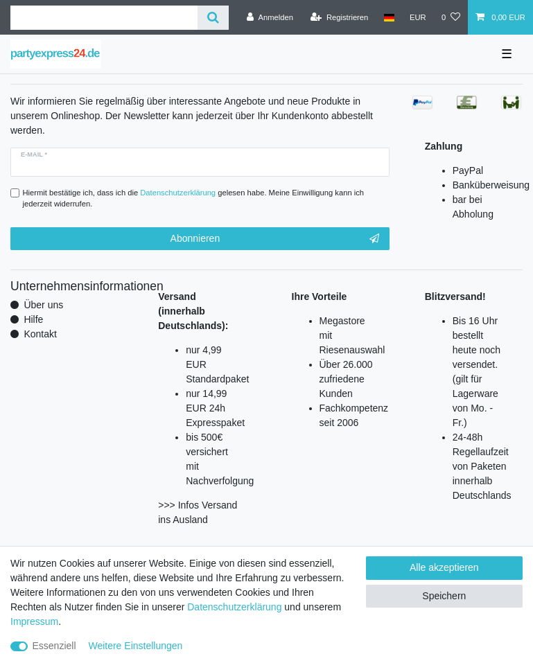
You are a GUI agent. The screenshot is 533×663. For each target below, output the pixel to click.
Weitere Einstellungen (135, 645)
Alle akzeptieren (444, 567)
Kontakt (40, 333)
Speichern (444, 595)
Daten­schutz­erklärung (234, 606)
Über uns (43, 304)
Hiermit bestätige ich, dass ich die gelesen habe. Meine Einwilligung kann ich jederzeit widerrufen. (194, 198)
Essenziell (54, 645)
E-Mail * (34, 154)
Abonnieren (275, 239)
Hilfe (33, 319)
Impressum (34, 621)
